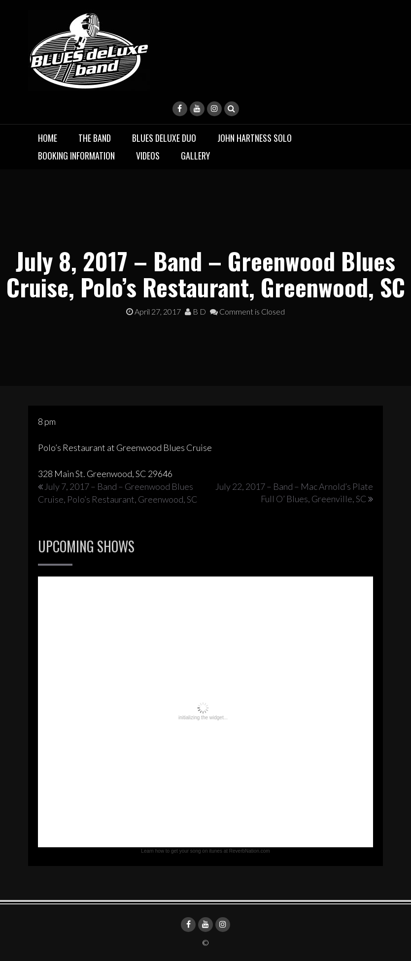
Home (47, 137)
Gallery (195, 155)
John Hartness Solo (254, 137)
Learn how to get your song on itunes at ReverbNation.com (205, 851)
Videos (148, 155)
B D (195, 311)
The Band (94, 137)
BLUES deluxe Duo (164, 137)
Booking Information (76, 155)
